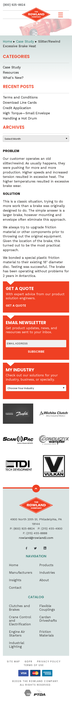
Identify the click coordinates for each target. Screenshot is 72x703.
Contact (15, 587)
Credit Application (17, 108)
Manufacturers (20, 572)
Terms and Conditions (20, 97)
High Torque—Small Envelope (26, 113)
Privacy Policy (49, 661)
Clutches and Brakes (19, 607)
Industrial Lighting (16, 644)
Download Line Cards (20, 102)
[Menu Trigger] (60, 15)
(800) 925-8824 (14, 5)
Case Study (12, 67)
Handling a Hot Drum (20, 118)
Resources (11, 72)
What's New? (13, 78)
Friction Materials (46, 633)
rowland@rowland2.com (36, 538)
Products (46, 565)
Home (13, 565)
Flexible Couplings (47, 607)
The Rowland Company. (41, 681)
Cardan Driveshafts (48, 619)
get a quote (16, 305)
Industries (47, 572)
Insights (15, 580)
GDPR (28, 661)
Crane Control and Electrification (20, 620)
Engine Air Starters (17, 633)
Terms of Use (34, 665)
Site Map (13, 661)
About (44, 580)
